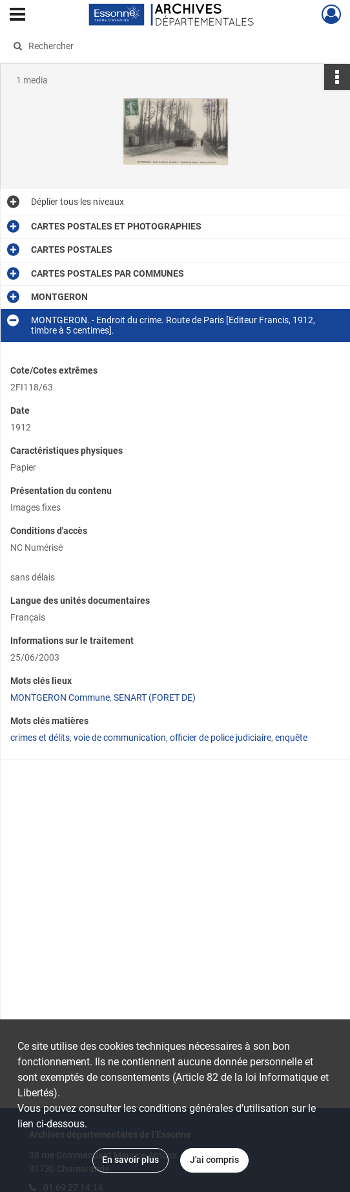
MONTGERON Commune (60, 697)
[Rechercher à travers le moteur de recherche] (165, 46)
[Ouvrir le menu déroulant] (17, 15)
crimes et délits (40, 737)
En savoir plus (130, 1160)
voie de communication (120, 737)
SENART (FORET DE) (155, 697)
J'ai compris (214, 1160)
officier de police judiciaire (220, 737)
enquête (291, 737)
